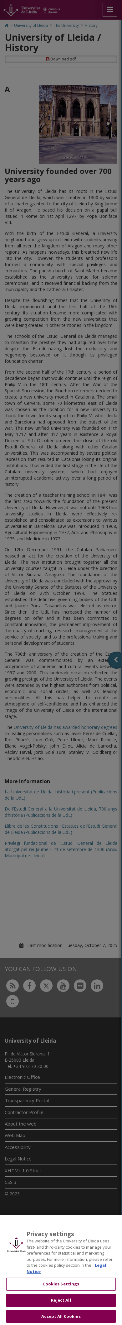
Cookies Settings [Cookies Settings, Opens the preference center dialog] (61, 1288)
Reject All (61, 1304)
